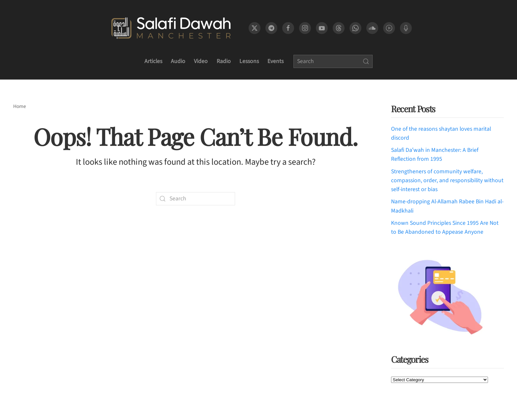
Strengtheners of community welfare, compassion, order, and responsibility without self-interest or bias (447, 180)
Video (201, 61)
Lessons (249, 61)
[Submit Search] (366, 61)
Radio (224, 61)
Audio (178, 61)
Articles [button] (153, 61)
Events (275, 61)
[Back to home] (171, 28)
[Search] (333, 61)
